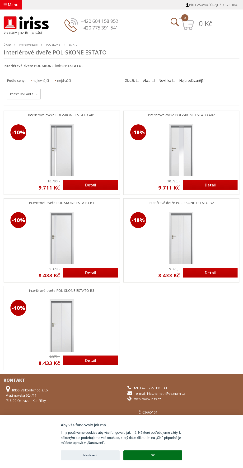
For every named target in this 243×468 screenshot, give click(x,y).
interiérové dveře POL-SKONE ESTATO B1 (61, 203)
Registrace (230, 5)
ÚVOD (7, 44)
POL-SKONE (53, 44)
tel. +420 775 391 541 (150, 388)
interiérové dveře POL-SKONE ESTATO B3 (61, 291)
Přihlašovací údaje (204, 5)
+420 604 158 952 (99, 21)
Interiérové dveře (28, 44)
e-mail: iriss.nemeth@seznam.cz (160, 393)
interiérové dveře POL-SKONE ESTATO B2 (181, 203)
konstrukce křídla (21, 94)
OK (153, 455)
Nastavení (90, 455)
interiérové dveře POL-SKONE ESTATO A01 (61, 115)
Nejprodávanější (188, 80)
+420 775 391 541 (99, 27)
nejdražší (63, 80)
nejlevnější (40, 80)
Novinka (161, 80)
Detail (90, 185)
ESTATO (73, 44)
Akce (143, 80)
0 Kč (205, 23)
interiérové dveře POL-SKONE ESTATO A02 (181, 115)
